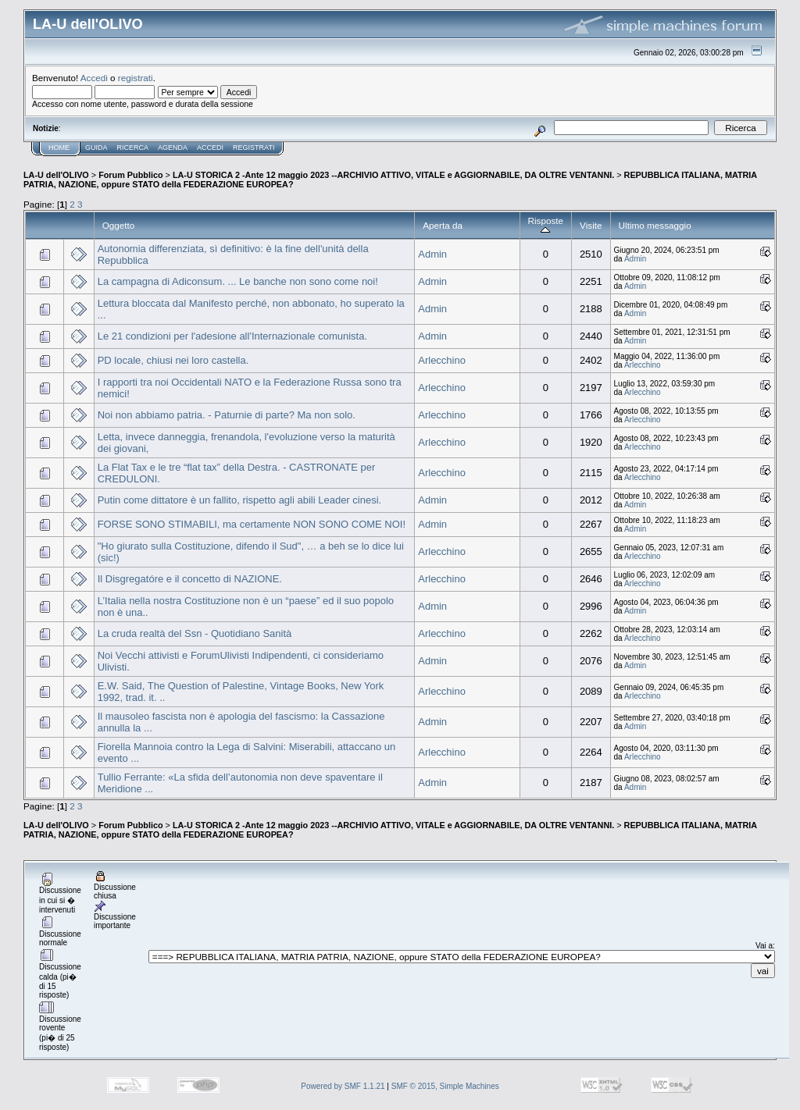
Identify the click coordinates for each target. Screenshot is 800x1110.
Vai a (764, 945)
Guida (96, 147)
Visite (591, 225)
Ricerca (133, 147)
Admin (432, 254)
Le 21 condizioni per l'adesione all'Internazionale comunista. (232, 336)
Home (59, 147)
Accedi (94, 78)
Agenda (173, 147)
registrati (135, 78)
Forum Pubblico (130, 175)
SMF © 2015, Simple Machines (445, 1086)
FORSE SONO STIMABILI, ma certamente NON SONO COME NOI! (251, 524)
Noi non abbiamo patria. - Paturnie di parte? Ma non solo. (226, 415)
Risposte (546, 225)
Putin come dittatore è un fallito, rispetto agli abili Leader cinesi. (239, 500)
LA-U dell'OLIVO (56, 175)
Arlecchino (442, 360)
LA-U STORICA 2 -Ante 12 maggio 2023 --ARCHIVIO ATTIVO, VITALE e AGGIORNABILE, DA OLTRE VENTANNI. (393, 175)
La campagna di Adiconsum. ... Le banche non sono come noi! (238, 281)
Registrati (253, 147)
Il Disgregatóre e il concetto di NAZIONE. (190, 579)
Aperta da (442, 225)
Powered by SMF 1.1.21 (342, 1086)
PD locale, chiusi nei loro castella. (173, 360)
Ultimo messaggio (655, 225)
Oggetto (118, 225)
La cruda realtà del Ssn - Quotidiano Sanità (195, 633)
